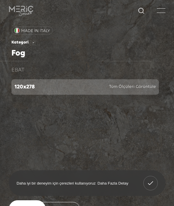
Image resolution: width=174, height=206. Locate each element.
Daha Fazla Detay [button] (112, 183)
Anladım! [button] (150, 179)
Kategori (20, 42)
